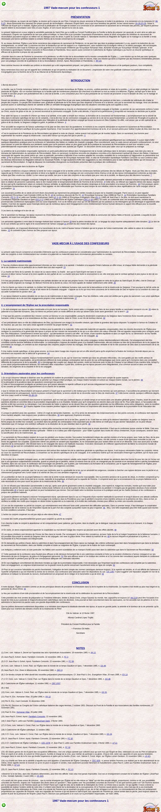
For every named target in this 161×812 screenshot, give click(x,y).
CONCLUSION (80, 582)
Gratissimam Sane (42, 721)
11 (14, 188)
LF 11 (114, 743)
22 (9, 230)
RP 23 (98, 61)
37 (117, 393)
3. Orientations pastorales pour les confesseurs (28, 373)
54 (25, 589)
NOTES (80, 648)
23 (65, 267)
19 (70, 222)
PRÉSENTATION (80, 17)
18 (92, 199)
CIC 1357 (110, 572)
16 (60, 197)
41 (35, 433)
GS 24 (109, 734)
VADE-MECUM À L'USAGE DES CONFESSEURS (80, 243)
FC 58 (71, 661)
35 (39, 362)
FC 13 (70, 769)
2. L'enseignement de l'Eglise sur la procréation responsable (35, 305)
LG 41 (147, 756)
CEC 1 (86, 199)
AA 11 (93, 652)
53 (103, 574)
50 (153, 550)
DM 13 (59, 670)
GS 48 (107, 679)
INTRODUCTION (80, 80)
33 (11, 347)
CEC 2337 (56, 683)
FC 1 (13, 197)
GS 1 (38, 199)
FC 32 (70, 738)
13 (83, 195)
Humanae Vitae (23, 712)
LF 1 (56, 197)
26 (34, 292)
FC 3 (66, 657)
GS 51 (104, 692)
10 (139, 184)
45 (15, 490)
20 (149, 222)
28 (150, 309)
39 (58, 415)
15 (17, 197)
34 (48, 353)
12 (52, 195)
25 (115, 283)
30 (104, 318)
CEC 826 (96, 761)
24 (9, 276)
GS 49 (103, 666)
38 (25, 406)
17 (43, 199)
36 (142, 380)
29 (127, 311)
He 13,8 (133, 598)
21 (65, 224)
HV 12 (48, 697)
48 (115, 530)
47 (60, 514)
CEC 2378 (45, 743)
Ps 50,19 (32, 395)
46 (104, 508)
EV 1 (98, 197)
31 (71, 325)
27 (76, 298)
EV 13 (125, 675)
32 (97, 336)
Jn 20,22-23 (141, 23)
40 (89, 424)
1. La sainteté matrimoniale (16, 261)
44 (63, 481)
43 (80, 472)
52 (114, 565)
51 (62, 556)
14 (125, 195)
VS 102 (40, 776)
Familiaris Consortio (36, 716)
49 (108, 536)
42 (12, 446)
